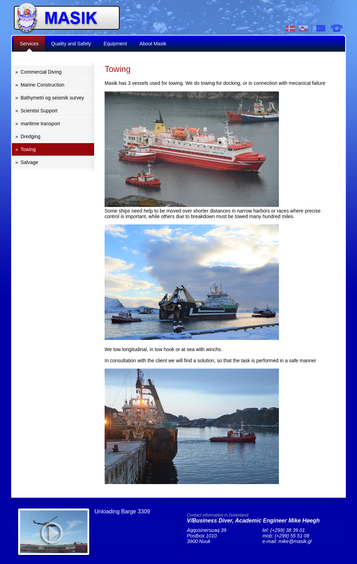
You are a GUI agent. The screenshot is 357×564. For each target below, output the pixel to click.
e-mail (321, 28)
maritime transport (40, 123)
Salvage (29, 162)
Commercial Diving (41, 72)
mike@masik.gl (295, 541)
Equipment (115, 43)
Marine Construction (42, 85)
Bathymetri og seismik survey (52, 98)
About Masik (152, 43)
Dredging (30, 136)
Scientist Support (39, 110)
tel (336, 28)
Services (29, 43)
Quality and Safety (71, 43)
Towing (28, 149)
